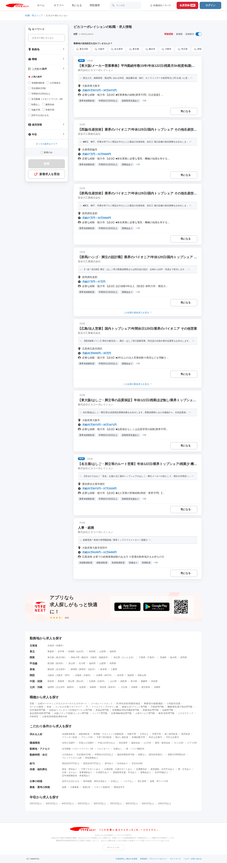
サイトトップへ (113, 847)
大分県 (124, 687)
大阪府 (50, 675)
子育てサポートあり (90, 769)
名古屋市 (117, 49)
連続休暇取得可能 (125, 754)
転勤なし (118, 749)
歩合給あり (122, 763)
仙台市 (80, 651)
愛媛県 (144, 681)
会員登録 (187, 5)
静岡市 (82, 669)
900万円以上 (148, 803)
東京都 (134, 49)
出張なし (115, 781)
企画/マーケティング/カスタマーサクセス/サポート (62, 703)
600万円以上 (100, 803)
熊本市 (111, 687)
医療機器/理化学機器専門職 (125, 710)
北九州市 (60, 687)
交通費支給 (141, 769)
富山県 (72, 663)
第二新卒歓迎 (171, 734)
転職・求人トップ (34, 15)
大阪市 (99, 49)
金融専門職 (167, 710)
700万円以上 (116, 803)
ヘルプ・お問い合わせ (193, 859)
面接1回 (86, 787)
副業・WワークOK (159, 781)
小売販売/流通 (173, 703)
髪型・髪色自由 (162, 743)
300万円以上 (52, 803)
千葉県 (142, 657)
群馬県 (183, 657)
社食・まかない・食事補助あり (77, 772)
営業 (32, 703)
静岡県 (74, 669)
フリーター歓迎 (69, 737)
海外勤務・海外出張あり (95, 781)
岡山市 (80, 681)
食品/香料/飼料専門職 (40, 713)
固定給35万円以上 (92, 763)
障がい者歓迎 (121, 737)
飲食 (49, 707)
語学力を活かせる (70, 781)
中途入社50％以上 (106, 743)
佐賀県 (82, 687)
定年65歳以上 (161, 772)
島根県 (61, 681)
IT (87, 707)
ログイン (210, 5)
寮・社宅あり (184, 769)
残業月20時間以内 (176, 754)
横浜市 (150, 49)
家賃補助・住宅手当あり (162, 769)
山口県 (113, 681)
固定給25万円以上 (71, 763)
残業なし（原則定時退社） (151, 754)
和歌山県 (142, 675)
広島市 (101, 681)
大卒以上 (144, 734)
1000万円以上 (164, 803)
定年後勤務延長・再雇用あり (76, 775)
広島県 (92, 681)
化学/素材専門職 (37, 710)
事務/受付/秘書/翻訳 (153, 703)
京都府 (78, 675)
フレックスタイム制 (71, 758)
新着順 (179, 34)
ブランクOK (87, 737)
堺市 (67, 675)
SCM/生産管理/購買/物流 (128, 703)
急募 (64, 787)
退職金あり (145, 772)
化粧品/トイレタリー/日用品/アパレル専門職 (70, 710)
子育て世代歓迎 (104, 737)
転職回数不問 (138, 737)
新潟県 (50, 663)
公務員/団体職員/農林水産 (54, 716)
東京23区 (82, 49)
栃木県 (173, 657)
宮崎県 (134, 687)
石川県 (82, 663)
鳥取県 (50, 681)
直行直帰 (142, 781)
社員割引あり (102, 772)
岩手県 (61, 651)
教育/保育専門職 (166, 713)
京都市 (87, 675)
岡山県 (71, 681)
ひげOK (147, 743)
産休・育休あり (69, 769)
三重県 (114, 669)
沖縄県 (157, 687)
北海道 (50, 645)
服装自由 (135, 743)
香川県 (134, 681)
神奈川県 (200, 49)
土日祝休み (67, 754)
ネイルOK (178, 743)
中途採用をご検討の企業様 (126, 859)
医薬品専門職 (102, 710)
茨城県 (163, 657)
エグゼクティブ (185, 713)
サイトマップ (175, 859)
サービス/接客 (36, 707)
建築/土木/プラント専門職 (134, 707)
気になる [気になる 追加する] (186, 111)
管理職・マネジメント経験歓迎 (108, 734)
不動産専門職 (157, 707)
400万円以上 (68, 803)
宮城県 (71, 651)
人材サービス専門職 (145, 713)
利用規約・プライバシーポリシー (153, 859)
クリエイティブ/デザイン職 (105, 707)
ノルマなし (128, 781)
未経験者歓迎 (68, 734)
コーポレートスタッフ (101, 703)
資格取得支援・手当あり (125, 772)
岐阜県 (103, 669)
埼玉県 (183, 49)
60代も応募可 (155, 737)
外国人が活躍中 (86, 743)
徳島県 (123, 681)
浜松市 (91, 669)
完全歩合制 (137, 763)
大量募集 (74, 787)
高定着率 (123, 743)
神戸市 (108, 675)
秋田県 (92, 651)
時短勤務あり (91, 758)
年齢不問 (131, 734)
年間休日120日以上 (104, 754)
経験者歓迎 (84, 734)
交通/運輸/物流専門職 (121, 713)
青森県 (50, 651)
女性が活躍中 (68, 743)
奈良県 (120, 675)
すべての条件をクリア (46, 144)
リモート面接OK (102, 787)
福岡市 (70, 687)
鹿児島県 (145, 687)
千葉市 (150, 657)
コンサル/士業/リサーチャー (68, 707)
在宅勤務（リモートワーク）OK (77, 749)
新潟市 (59, 663)
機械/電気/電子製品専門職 (179, 707)
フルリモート (103, 749)
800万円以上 (132, 803)
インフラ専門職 (99, 713)
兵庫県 (99, 675)
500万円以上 (84, 803)
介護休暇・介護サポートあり (118, 769)
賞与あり (109, 763)
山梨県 (102, 663)
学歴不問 (156, 734)
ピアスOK (192, 743)
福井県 (92, 663)
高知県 (154, 681)
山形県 (102, 651)
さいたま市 (127, 657)
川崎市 (166, 49)
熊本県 (103, 687)
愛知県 (50, 669)
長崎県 (93, 687)
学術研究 (34, 716)
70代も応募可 (172, 737)
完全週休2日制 (84, 754)
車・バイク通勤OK (135, 749)
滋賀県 (130, 675)
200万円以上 (36, 803)
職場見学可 (119, 787)
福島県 (113, 651)
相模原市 (103, 657)
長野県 (113, 663)
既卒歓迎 (185, 734)
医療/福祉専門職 (150, 710)
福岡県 (50, 687)
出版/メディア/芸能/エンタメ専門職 (71, 713)
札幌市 (59, 645)
